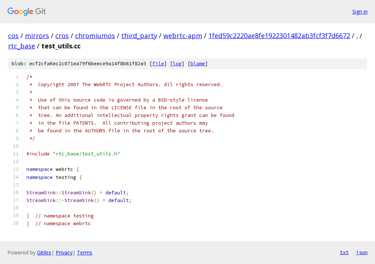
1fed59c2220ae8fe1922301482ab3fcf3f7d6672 (279, 35)
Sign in (360, 11)
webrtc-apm (182, 35)
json (362, 252)
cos (13, 35)
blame (197, 63)
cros (62, 35)
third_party (139, 35)
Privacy (64, 252)
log (177, 63)
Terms (84, 252)
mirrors (37, 35)
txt (344, 252)
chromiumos (95, 35)
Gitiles (44, 252)
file (158, 63)
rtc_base (21, 45)
